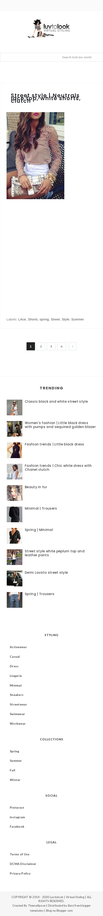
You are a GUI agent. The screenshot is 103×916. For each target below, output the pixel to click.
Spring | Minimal (39, 529)
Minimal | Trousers (41, 508)
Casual (15, 656)
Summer (77, 319)
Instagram (17, 817)
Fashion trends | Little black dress (54, 444)
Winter (15, 780)
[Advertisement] (51, 254)
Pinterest (17, 807)
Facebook (17, 826)
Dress (14, 666)
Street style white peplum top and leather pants (55, 553)
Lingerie (16, 676)
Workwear (18, 723)
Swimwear (17, 714)
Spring (14, 751)
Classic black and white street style (56, 401)
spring (44, 319)
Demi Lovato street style (46, 572)
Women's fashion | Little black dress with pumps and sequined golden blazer (60, 425)
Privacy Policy (20, 873)
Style (65, 319)
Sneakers (16, 695)
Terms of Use (19, 854)
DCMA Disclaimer (23, 864)
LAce (22, 319)
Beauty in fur (36, 487)
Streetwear (18, 704)
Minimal (16, 685)
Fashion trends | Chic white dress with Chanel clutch (58, 467)
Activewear (18, 647)
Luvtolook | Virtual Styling (67, 897)
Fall (12, 770)
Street (55, 319)
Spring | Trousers (39, 594)
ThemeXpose (37, 905)
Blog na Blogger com (59, 910)
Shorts (33, 319)
